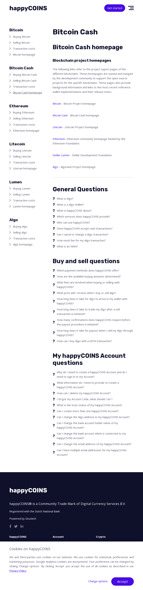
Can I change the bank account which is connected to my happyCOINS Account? (91, 436)
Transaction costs (24, 48)
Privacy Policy (17, 570)
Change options (98, 581)
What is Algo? (65, 198)
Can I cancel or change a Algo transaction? (82, 234)
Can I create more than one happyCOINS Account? (88, 411)
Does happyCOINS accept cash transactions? (85, 228)
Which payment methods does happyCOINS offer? (88, 270)
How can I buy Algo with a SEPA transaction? (84, 341)
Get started (114, 8)
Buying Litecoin (22, 150)
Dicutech (30, 518)
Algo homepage (22, 244)
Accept (122, 581)
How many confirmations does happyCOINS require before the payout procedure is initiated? (93, 322)
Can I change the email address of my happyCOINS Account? (94, 444)
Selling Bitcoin (21, 42)
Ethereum (59, 139)
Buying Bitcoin (21, 36)
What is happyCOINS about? (74, 210)
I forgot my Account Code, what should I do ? (85, 399)
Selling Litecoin (22, 156)
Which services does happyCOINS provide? (83, 216)
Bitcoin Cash (60, 115)
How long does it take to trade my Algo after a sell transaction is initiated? (88, 311)
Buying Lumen (21, 188)
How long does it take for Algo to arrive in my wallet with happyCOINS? (92, 301)
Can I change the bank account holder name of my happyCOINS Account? (87, 425)
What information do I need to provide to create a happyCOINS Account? (88, 385)
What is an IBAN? (67, 246)
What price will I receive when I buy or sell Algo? (86, 293)
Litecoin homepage (25, 168)
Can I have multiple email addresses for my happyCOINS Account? (92, 452)
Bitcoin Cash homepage (27, 92)
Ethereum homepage (26, 130)
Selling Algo (20, 232)
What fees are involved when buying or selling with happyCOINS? (88, 285)
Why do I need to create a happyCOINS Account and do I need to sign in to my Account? (92, 374)
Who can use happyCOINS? (73, 222)
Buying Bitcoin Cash (25, 74)
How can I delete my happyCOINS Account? (84, 393)
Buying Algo (20, 226)
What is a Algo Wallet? (70, 204)
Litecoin (57, 127)
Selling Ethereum (23, 118)
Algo (55, 167)
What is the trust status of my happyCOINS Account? (89, 405)
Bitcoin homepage (24, 54)
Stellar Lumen (61, 155)
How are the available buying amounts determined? (89, 276)
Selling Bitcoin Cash (24, 80)
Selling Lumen (21, 194)
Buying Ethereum (23, 112)
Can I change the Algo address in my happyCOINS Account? (93, 417)
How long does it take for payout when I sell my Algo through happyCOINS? (95, 333)
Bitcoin (57, 103)
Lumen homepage (24, 206)
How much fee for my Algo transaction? (81, 240)
